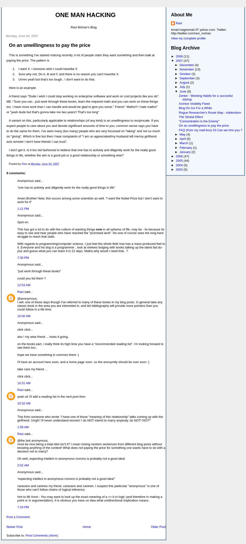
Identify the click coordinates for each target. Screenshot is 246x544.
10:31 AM (24, 383)
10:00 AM (24, 316)
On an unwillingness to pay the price (204, 125)
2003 (180, 169)
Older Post (158, 527)
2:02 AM (23, 465)
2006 (180, 156)
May (182, 134)
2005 (180, 160)
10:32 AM (24, 403)
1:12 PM (23, 208)
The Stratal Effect (191, 117)
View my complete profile (188, 38)
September (187, 78)
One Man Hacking (85, 15)
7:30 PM (23, 258)
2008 (180, 56)
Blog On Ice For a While (195, 108)
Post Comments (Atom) (42, 535)
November (187, 69)
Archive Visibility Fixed (194, 103)
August (184, 82)
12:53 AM (24, 285)
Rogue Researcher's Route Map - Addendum (210, 112)
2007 (180, 60)
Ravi (20, 292)
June (183, 91)
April (183, 139)
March (184, 143)
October (185, 74)
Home (87, 527)
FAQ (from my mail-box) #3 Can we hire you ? (210, 130)
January (185, 152)
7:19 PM (23, 507)
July (182, 87)
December (187, 65)
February (186, 147)
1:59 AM (23, 427)
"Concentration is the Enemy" (199, 121)
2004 (180, 165)
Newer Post (14, 527)
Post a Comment (18, 517)
